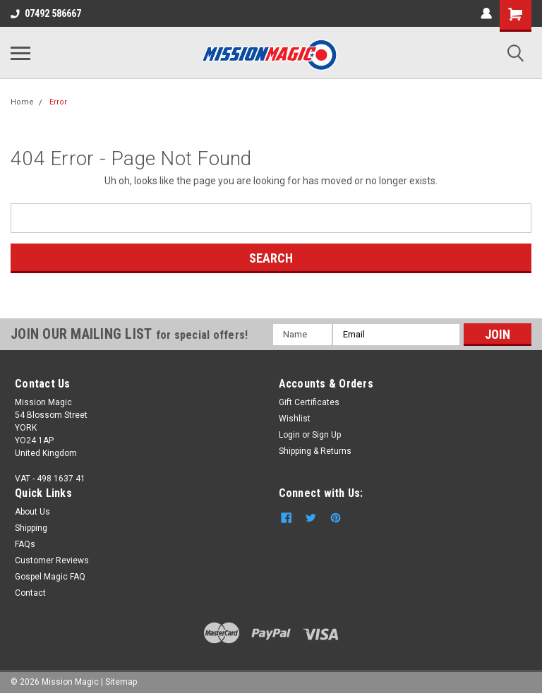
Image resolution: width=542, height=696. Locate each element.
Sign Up (326, 435)
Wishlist (295, 419)
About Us (32, 512)
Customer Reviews (52, 560)
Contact (30, 593)
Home (22, 102)
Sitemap (121, 682)
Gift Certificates (309, 402)
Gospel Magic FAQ (50, 577)
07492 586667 (46, 13)
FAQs (25, 544)
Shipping (31, 528)
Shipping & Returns (315, 451)
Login (289, 435)
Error (58, 102)
